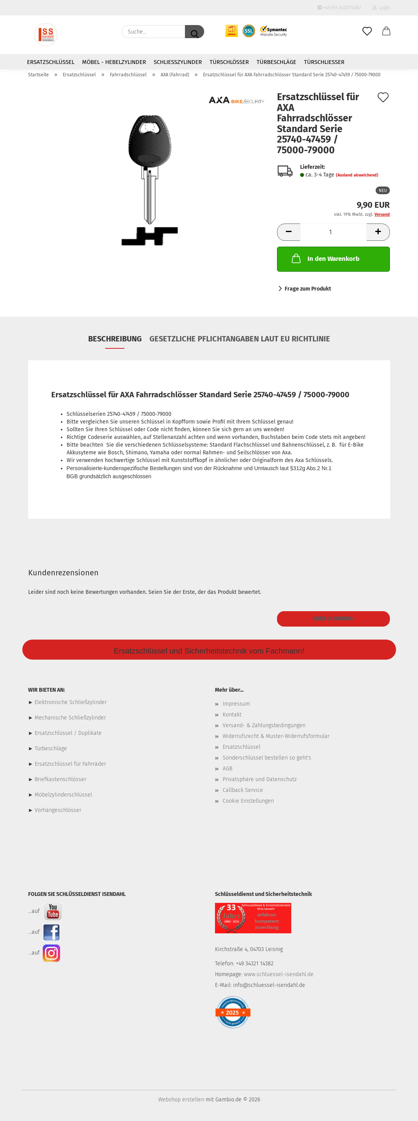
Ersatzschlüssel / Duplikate (68, 733)
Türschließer (324, 62)
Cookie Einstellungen (248, 801)
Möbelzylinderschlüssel (63, 795)
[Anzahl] (333, 232)
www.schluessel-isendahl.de (279, 974)
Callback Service (243, 790)
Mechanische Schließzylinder (69, 717)
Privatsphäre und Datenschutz (260, 779)
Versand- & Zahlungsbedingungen (264, 725)
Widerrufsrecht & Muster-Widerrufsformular (276, 736)
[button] (386, 31)
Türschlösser (229, 62)
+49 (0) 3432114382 (339, 7)
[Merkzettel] (367, 31)
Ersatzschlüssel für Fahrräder (70, 764)
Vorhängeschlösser (58, 810)
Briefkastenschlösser (60, 779)
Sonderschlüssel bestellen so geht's (267, 758)
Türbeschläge (276, 62)
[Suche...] (194, 31)
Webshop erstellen (181, 1099)
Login (381, 7)
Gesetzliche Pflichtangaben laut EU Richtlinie (239, 338)
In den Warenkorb (324, 258)
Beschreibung (115, 338)
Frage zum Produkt (308, 289)
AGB (227, 768)
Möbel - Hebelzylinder (114, 62)
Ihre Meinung (333, 618)
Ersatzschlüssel (50, 62)
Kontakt (232, 714)
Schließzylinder (178, 62)
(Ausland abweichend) (357, 175)
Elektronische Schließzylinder (70, 702)
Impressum (236, 704)
